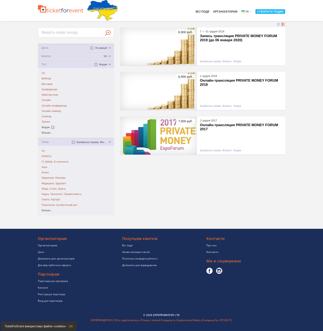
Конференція (49, 89)
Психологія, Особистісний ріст (60, 205)
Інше (44, 167)
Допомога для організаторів (56, 258)
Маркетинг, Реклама (54, 177)
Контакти (212, 252)
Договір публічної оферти (54, 265)
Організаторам (225, 11)
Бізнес (45, 172)
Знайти (108, 33)
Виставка (47, 84)
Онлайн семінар (51, 111)
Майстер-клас (50, 94)
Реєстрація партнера (51, 294)
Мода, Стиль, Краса (53, 188)
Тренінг (46, 121)
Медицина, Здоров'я (54, 183)
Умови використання (136, 252)
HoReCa (46, 156)
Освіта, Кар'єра (51, 199)
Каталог (43, 287)
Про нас (211, 245)
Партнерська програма (53, 281)
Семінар (46, 116)
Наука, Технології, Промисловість (62, 194)
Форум (237, 61)
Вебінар (46, 78)
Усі (43, 73)
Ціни (41, 252)
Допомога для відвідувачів (139, 265)
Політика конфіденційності (140, 258)
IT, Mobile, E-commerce (55, 161)
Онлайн (46, 100)
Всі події (202, 11)
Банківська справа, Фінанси (216, 61)
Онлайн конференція (54, 105)
